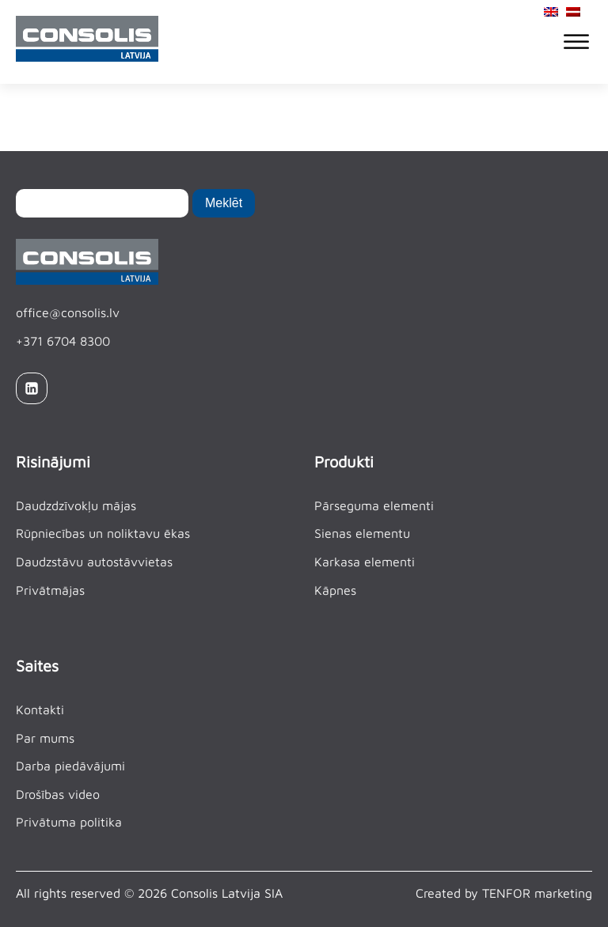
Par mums (45, 737)
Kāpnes (335, 590)
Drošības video (58, 794)
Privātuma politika (69, 822)
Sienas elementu (362, 533)
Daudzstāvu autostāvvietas (94, 561)
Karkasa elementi (364, 561)
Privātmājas (50, 590)
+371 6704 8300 (63, 341)
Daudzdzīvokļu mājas (76, 505)
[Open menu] (576, 41)
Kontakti (40, 709)
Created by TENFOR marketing (504, 893)
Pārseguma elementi (374, 505)
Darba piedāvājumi (70, 766)
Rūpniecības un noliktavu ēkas (103, 533)
